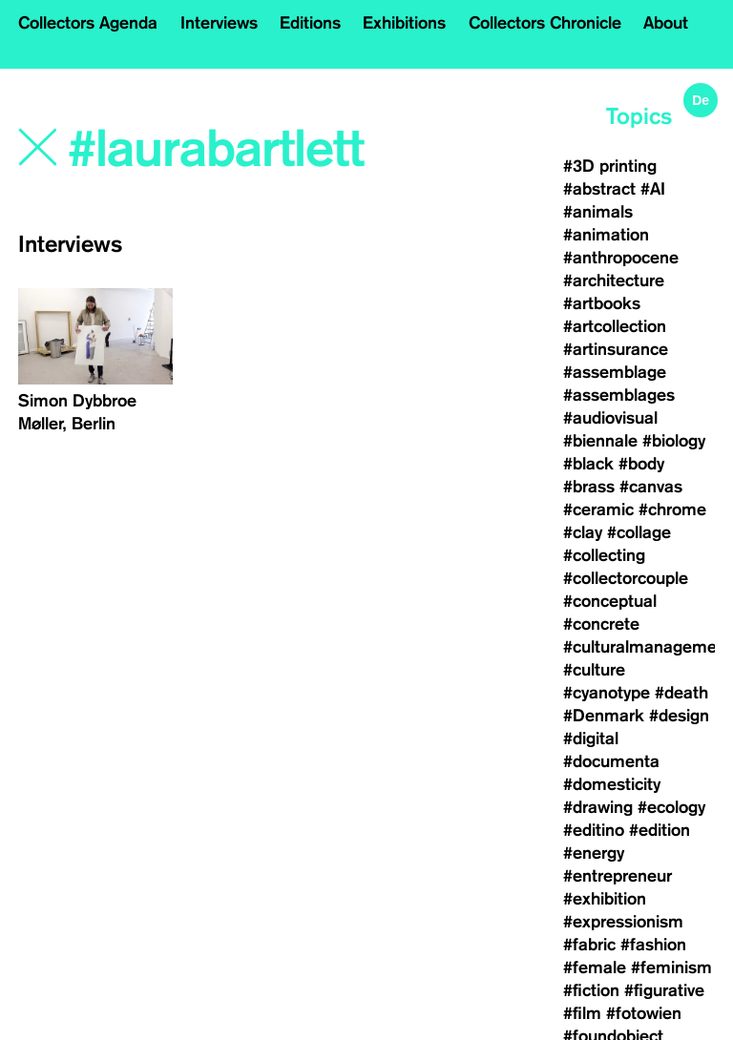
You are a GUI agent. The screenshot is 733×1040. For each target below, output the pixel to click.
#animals (598, 211)
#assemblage (614, 372)
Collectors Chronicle (545, 22)
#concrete (601, 624)
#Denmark (603, 715)
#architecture (613, 280)
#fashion (653, 944)
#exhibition (604, 898)
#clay (582, 532)
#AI (652, 189)
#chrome (672, 509)
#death (681, 692)
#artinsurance (615, 349)
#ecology (671, 807)
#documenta (611, 761)
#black (588, 463)
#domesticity (611, 784)
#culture (594, 669)
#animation (606, 234)
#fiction (591, 990)
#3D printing (610, 166)
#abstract (599, 189)
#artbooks (601, 303)
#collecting (604, 555)
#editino (593, 830)
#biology (673, 440)
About (665, 22)
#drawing (598, 807)
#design (679, 715)
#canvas (650, 486)
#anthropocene (621, 257)
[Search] (222, 149)
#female (594, 967)
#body (641, 463)
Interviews (219, 22)
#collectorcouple (625, 578)
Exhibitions (404, 22)
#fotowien (643, 1013)
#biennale (600, 440)
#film (582, 1013)
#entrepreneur (617, 875)
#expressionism (623, 921)
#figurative (664, 990)
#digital (590, 738)
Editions (310, 22)
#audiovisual (610, 417)
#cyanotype (606, 692)
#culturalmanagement (647, 646)
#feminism (671, 967)
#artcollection (614, 326)
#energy (593, 853)
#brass (589, 486)
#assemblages (619, 395)
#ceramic (598, 509)
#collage (639, 532)
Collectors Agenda (87, 22)
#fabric (589, 944)
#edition (659, 830)
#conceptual (610, 601)
